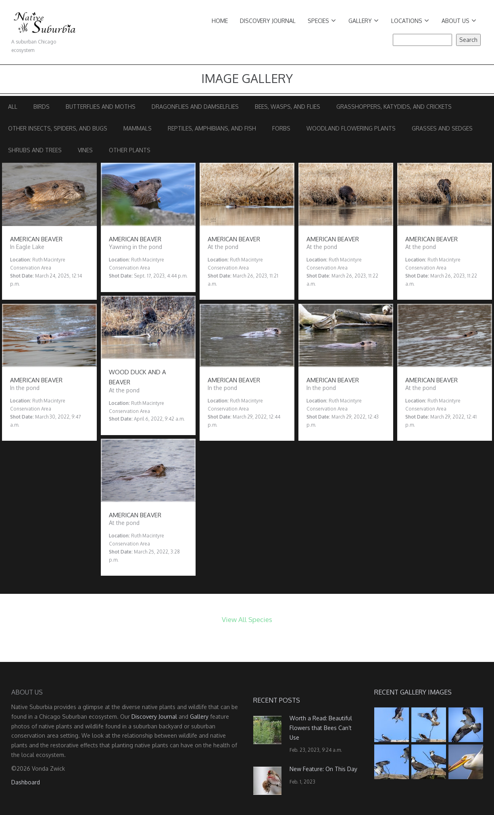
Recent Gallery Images (413, 692)
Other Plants (129, 150)
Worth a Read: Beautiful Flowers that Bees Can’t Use (321, 728)
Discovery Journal (268, 20)
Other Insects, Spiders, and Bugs (57, 128)
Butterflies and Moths (100, 106)
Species (322, 20)
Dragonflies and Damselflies (195, 106)
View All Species (247, 619)
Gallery (363, 20)
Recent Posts (276, 700)
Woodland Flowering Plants (351, 128)
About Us (459, 20)
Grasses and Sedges (442, 128)
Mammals (137, 128)
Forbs (281, 128)
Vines (85, 150)
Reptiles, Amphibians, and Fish (212, 128)
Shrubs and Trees (35, 150)
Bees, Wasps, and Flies (287, 106)
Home (220, 20)
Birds (41, 106)
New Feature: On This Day (323, 768)
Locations (410, 20)
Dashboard (25, 782)
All (12, 106)
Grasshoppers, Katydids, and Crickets (394, 106)
